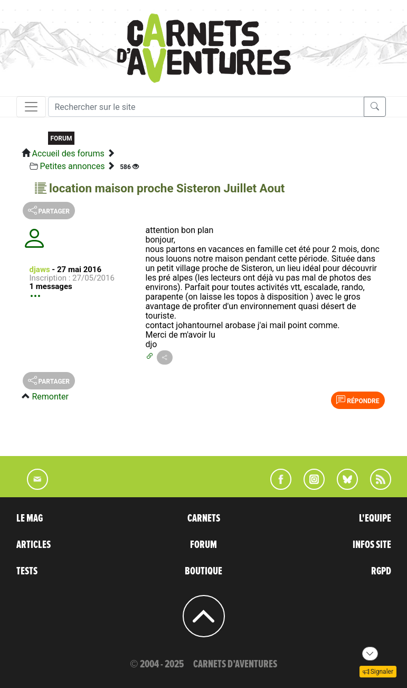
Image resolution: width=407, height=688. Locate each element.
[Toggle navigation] (31, 106)
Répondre (357, 400)
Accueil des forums (68, 153)
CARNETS (203, 518)
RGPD (381, 571)
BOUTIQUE (203, 571)
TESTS (26, 571)
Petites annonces (72, 166)
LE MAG (29, 518)
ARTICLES (33, 545)
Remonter (50, 397)
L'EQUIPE (375, 518)
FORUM (203, 545)
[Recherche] (206, 107)
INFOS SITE (372, 545)
